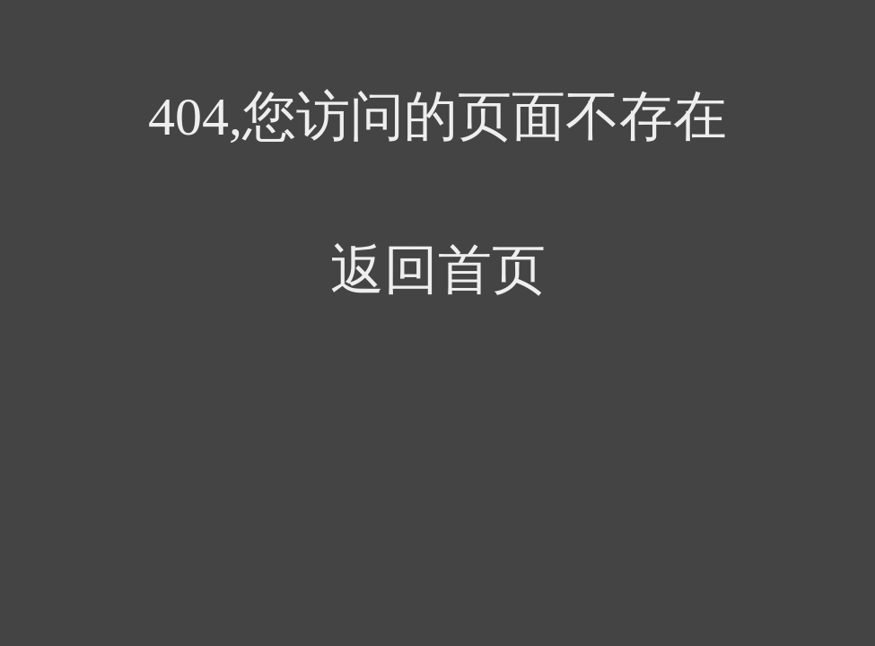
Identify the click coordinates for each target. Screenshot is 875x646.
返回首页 (438, 270)
